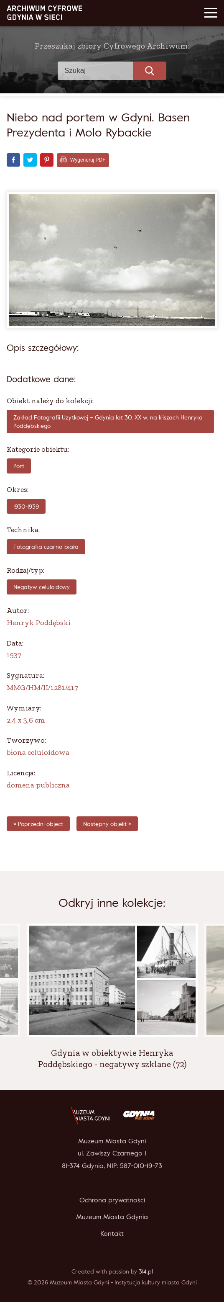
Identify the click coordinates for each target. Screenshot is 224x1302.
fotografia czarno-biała (46, 546)
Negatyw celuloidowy (41, 586)
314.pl (146, 1271)
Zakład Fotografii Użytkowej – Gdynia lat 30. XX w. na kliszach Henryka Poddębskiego (108, 421)
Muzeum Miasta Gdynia (112, 1217)
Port (18, 465)
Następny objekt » (107, 823)
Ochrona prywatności (112, 1200)
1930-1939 (26, 506)
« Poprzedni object (38, 823)
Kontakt (112, 1233)
